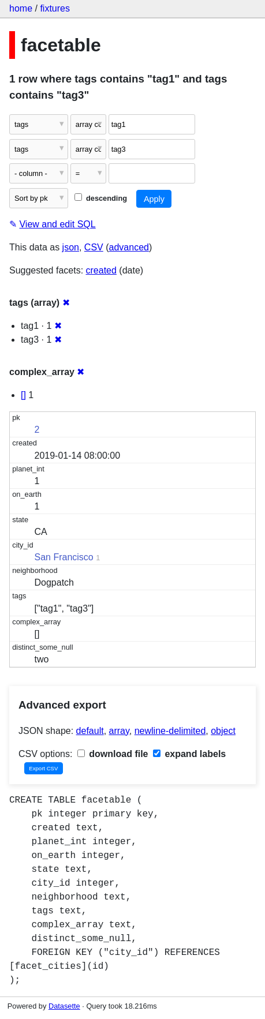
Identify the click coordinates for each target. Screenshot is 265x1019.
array (119, 731)
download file (112, 754)
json (70, 247)
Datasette (64, 1006)
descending (100, 198)
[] (23, 395)
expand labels (189, 754)
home (20, 8)
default (90, 731)
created (101, 270)
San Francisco (64, 557)
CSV (93, 247)
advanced (129, 247)
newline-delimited (170, 731)
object (223, 731)
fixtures (55, 8)
